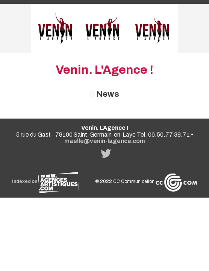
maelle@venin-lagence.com (104, 141)
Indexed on (45, 181)
